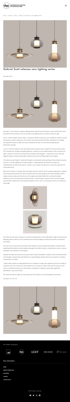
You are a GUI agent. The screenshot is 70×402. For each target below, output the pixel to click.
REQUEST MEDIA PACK (8, 370)
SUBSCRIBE (6, 373)
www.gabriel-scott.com (10, 278)
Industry (10, 15)
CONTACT (5, 376)
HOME (4, 367)
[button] (66, 5)
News (15, 15)
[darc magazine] (14, 5)
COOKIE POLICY (7, 379)
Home (4, 15)
